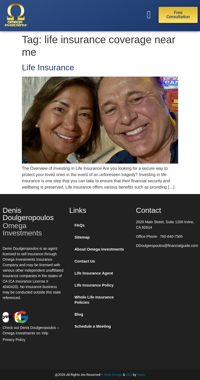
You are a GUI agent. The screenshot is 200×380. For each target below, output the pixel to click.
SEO (129, 375)
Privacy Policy (14, 340)
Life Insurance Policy (94, 285)
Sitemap (82, 237)
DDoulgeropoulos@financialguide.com (167, 246)
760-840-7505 (171, 236)
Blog (78, 314)
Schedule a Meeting (92, 326)
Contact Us (84, 261)
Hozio (141, 375)
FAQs (79, 225)
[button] (148, 15)
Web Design (113, 375)
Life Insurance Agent (93, 273)
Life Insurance (48, 67)
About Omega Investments (99, 249)
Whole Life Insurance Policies (94, 299)
